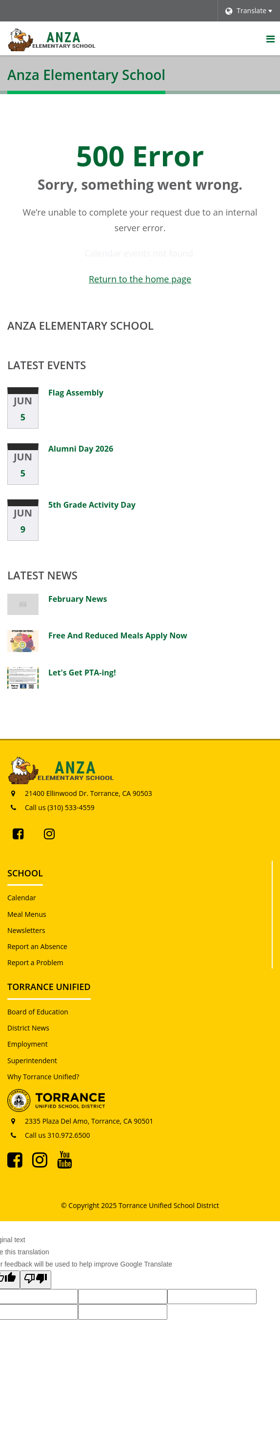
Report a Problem (35, 962)
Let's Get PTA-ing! (82, 672)
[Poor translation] (35, 1279)
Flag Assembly (75, 392)
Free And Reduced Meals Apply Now (117, 635)
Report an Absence (37, 946)
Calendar (21, 897)
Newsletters (26, 930)
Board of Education (37, 1011)
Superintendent (32, 1060)
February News (77, 599)
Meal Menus (26, 914)
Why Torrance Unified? (43, 1076)
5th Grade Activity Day (92, 504)
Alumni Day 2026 (80, 448)
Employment (27, 1044)
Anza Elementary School (80, 325)
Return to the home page (140, 279)
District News (28, 1027)
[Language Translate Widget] (249, 10)
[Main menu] (270, 38)
